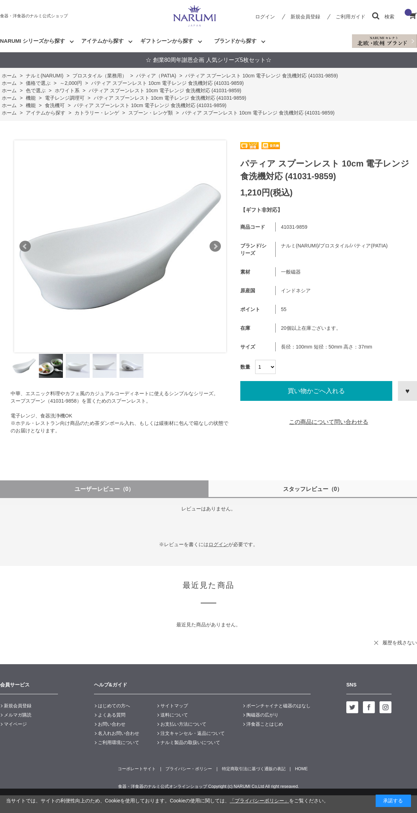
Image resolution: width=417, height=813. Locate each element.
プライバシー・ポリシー (188, 768)
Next (215, 246)
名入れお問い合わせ (118, 733)
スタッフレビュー (313, 489)
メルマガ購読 (17, 715)
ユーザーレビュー (104, 489)
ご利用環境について (118, 742)
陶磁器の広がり (262, 715)
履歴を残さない (399, 642)
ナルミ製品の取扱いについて (190, 742)
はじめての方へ (114, 705)
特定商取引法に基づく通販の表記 (254, 768)
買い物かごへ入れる (316, 390)
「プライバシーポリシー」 (259, 800)
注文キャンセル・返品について (192, 733)
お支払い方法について (183, 724)
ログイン (265, 16)
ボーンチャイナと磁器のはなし (278, 705)
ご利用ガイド (350, 16)
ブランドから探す (235, 41)
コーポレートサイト (137, 768)
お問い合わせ (111, 724)
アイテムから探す (102, 41)
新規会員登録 (305, 16)
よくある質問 (111, 715)
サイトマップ (174, 705)
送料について (174, 715)
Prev (25, 246)
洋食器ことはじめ (264, 724)
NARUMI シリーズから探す (32, 41)
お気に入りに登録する (407, 391)
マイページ (15, 724)
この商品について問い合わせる (328, 422)
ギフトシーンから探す (166, 41)
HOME (301, 768)
